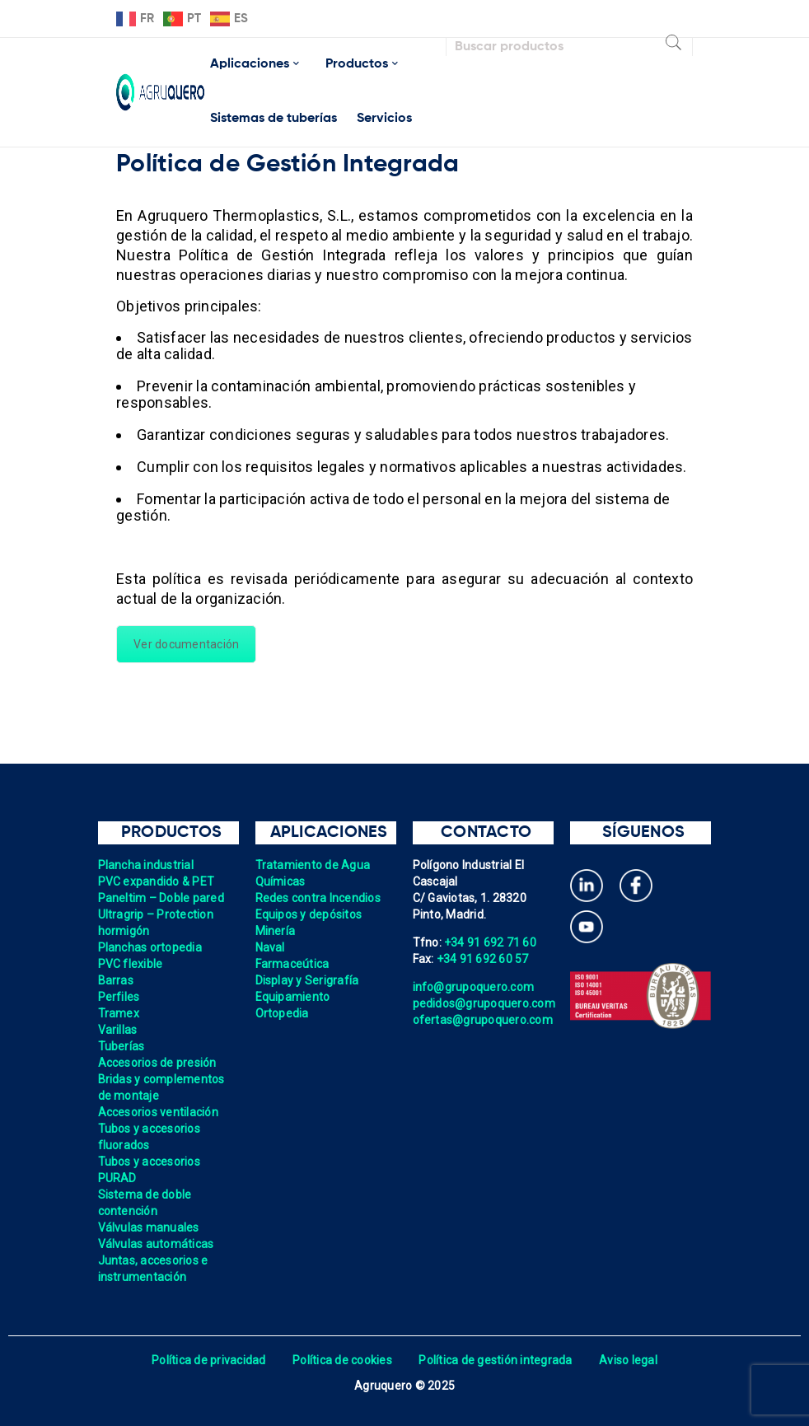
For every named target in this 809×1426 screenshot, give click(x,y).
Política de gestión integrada (495, 1360)
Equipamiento (292, 996)
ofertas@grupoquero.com (483, 1019)
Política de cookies (342, 1360)
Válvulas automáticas (156, 1244)
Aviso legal (628, 1360)
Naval (270, 947)
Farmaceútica (292, 963)
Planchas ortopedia (150, 947)
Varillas (118, 1029)
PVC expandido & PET (156, 881)
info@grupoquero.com (474, 987)
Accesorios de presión (157, 1062)
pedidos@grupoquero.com (484, 1003)
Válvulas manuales (148, 1227)
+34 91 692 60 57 (483, 958)
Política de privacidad (209, 1360)
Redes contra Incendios (318, 898)
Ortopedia (282, 1013)
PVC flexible (130, 963)
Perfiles (119, 996)
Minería (275, 930)
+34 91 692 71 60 (490, 942)
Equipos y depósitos (308, 914)
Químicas (280, 881)
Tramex (119, 1013)
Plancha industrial (146, 865)
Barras (116, 980)
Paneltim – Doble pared (161, 898)
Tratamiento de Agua (313, 865)
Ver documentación (186, 644)
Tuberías (121, 1046)
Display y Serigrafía (307, 980)
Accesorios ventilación (158, 1112)
